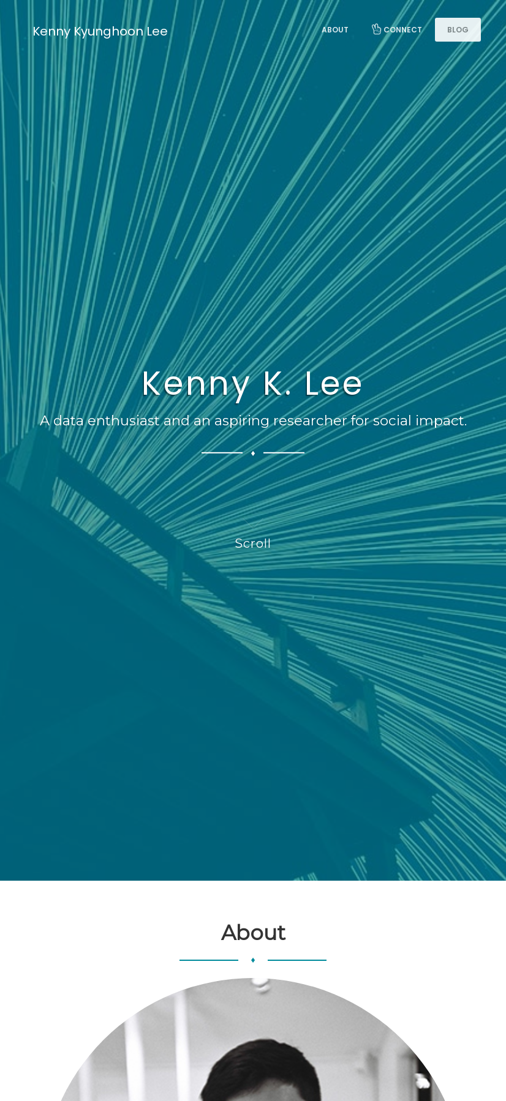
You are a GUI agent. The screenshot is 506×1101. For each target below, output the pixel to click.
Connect (396, 29)
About (335, 29)
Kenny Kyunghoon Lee (100, 31)
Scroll (253, 528)
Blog (458, 29)
